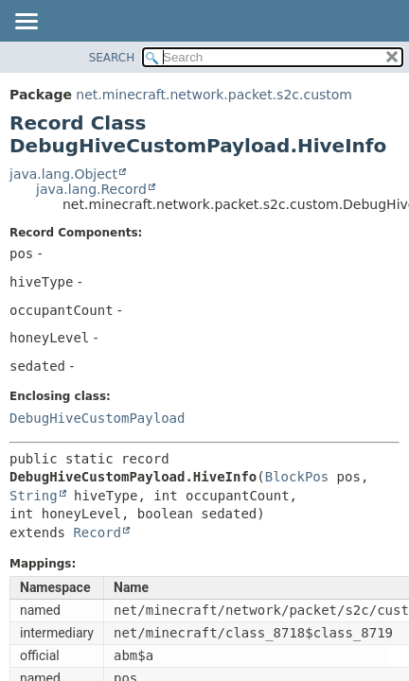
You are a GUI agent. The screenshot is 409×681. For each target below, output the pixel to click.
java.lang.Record (91, 189)
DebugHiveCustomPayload (97, 418)
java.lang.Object (63, 174)
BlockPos (297, 476)
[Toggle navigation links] (25, 22)
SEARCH (112, 57)
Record (97, 532)
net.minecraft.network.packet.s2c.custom (214, 94)
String (33, 495)
